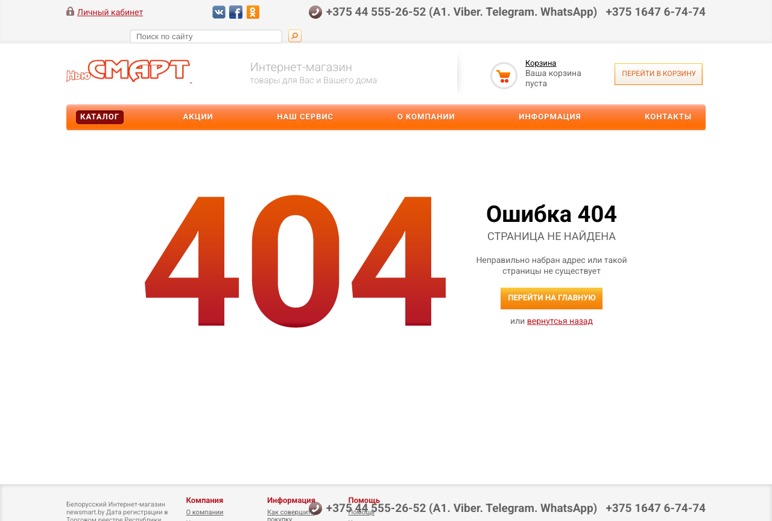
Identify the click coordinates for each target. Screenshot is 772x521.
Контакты (668, 117)
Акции (198, 117)
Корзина (541, 63)
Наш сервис (305, 117)
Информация (550, 117)
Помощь (364, 500)
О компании (426, 117)
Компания (204, 500)
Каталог (99, 117)
